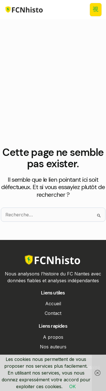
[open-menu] (96, 9)
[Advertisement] (53, 90)
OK (72, 386)
